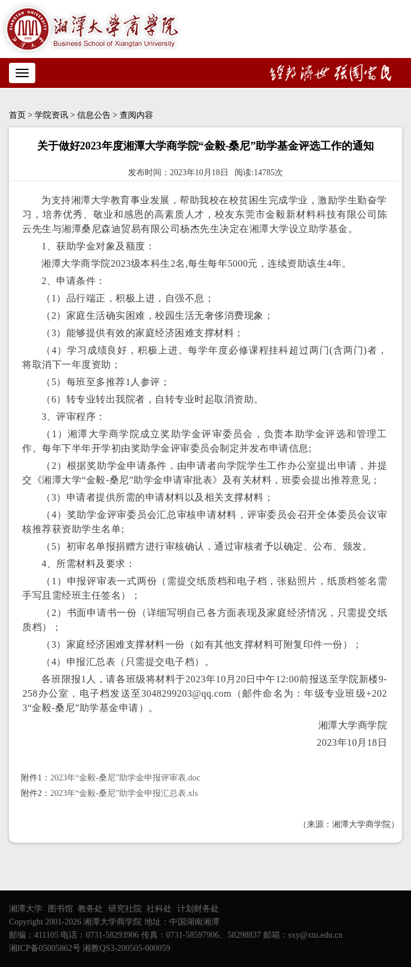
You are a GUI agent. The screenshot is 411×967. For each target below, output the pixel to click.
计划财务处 (198, 908)
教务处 (90, 908)
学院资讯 (51, 115)
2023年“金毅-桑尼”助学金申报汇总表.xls (124, 793)
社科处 (159, 908)
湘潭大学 (25, 908)
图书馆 (60, 908)
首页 (17, 115)
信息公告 (94, 115)
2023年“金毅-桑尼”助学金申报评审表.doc (125, 777)
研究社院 (125, 908)
